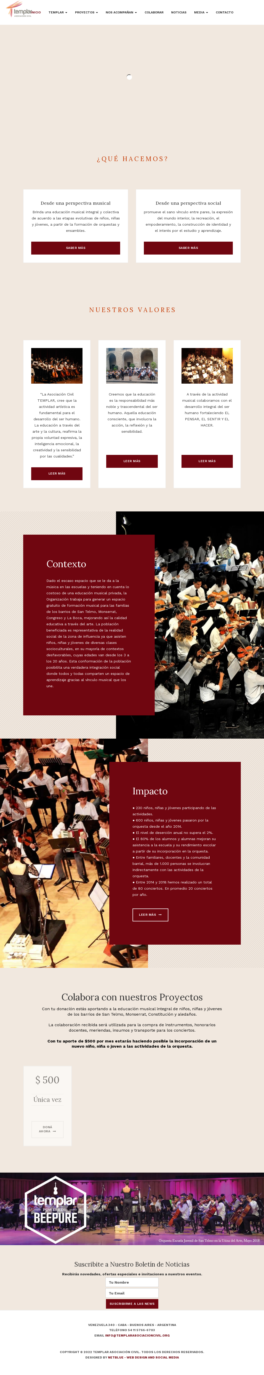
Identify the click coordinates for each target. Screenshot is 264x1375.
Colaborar (154, 12)
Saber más (76, 248)
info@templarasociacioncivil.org (137, 1335)
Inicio (36, 12)
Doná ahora (47, 1140)
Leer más (56, 473)
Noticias (178, 12)
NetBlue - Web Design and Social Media (143, 1357)
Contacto (224, 12)
